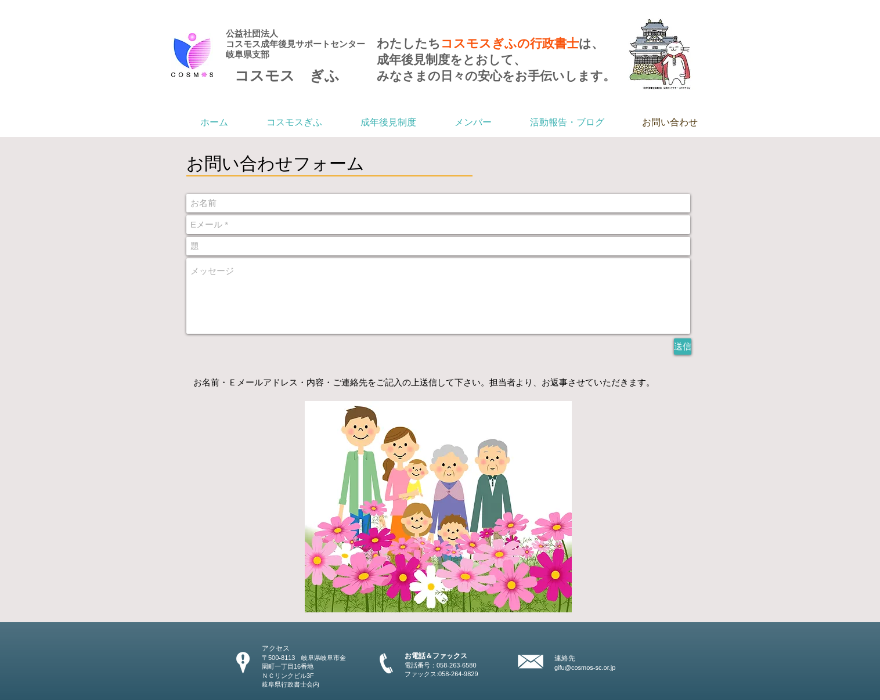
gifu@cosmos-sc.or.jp (584, 667)
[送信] (682, 346)
